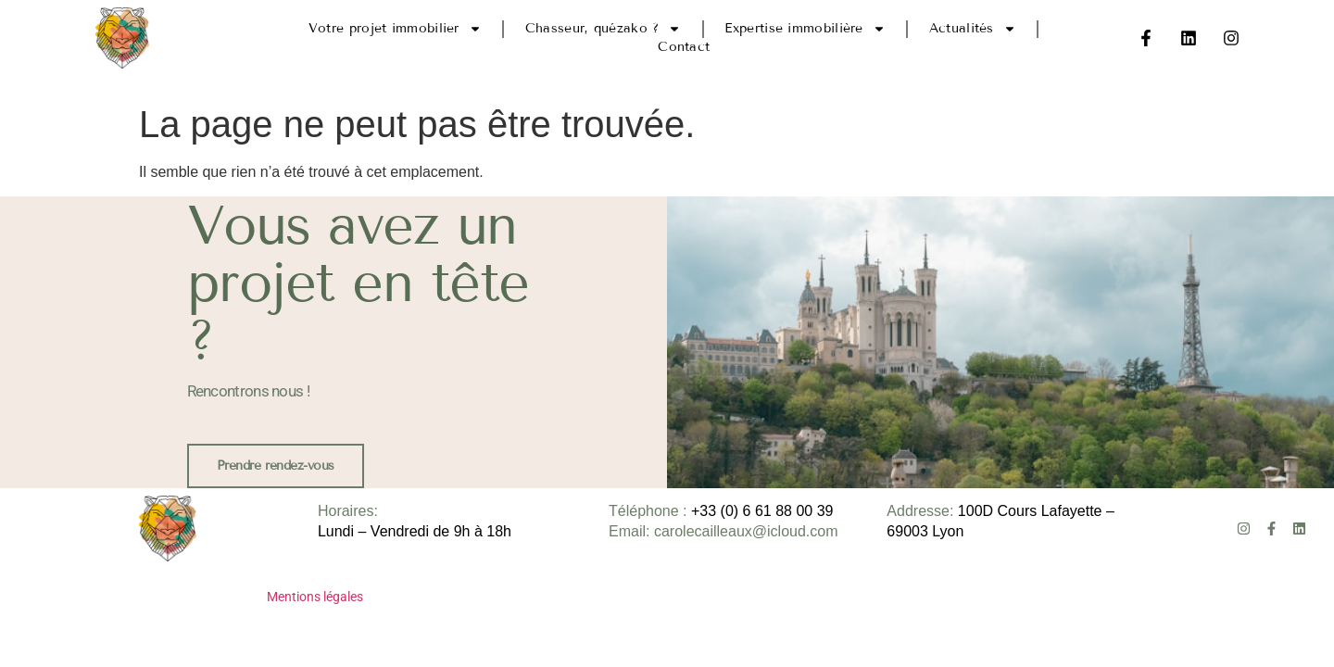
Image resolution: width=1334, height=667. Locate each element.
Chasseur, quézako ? (603, 28)
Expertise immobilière (804, 28)
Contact (684, 47)
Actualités (972, 28)
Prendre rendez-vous (275, 465)
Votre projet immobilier (395, 28)
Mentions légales (315, 596)
